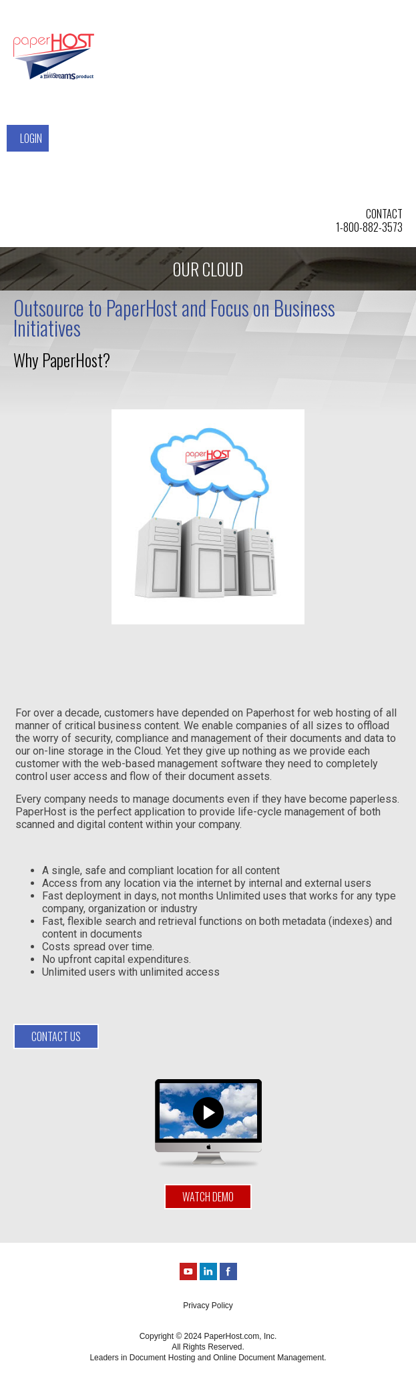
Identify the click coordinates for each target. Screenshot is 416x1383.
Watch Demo (208, 1197)
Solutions (129, 38)
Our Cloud (129, 78)
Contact (38, 118)
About (33, 98)
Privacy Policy (208, 1305)
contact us (56, 1036)
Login (31, 138)
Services (126, 58)
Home (118, 18)
